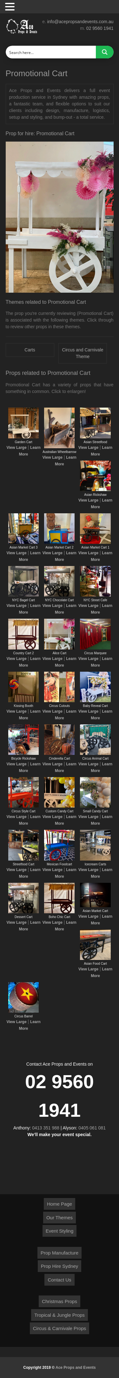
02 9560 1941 (100, 28)
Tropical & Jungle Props (59, 1315)
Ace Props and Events (76, 1367)
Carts (29, 349)
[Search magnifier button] (105, 52)
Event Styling (60, 1231)
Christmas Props (59, 1301)
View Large (16, 447)
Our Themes (59, 1217)
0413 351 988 (45, 1127)
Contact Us (59, 1279)
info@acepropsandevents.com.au (80, 21)
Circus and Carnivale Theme (82, 353)
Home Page (59, 1204)
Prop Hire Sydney (59, 1266)
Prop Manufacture (59, 1252)
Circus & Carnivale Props (59, 1328)
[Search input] (51, 52)
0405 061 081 (92, 1127)
